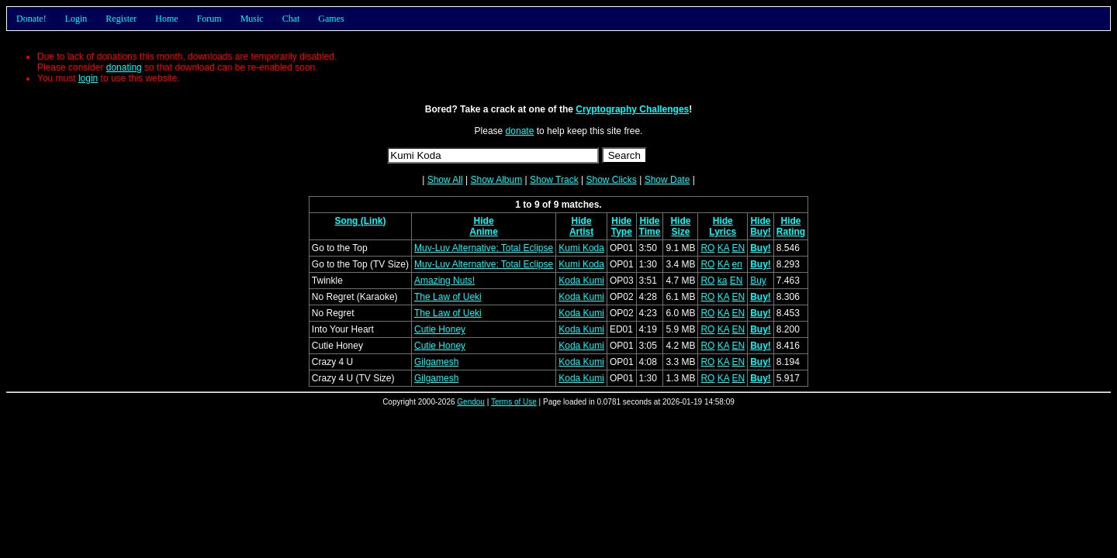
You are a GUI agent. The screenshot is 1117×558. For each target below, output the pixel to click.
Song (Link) (360, 220)
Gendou (471, 402)
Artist (581, 231)
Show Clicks (611, 179)
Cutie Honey (439, 329)
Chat (291, 18)
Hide (484, 220)
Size (680, 231)
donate (520, 131)
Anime (483, 231)
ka (723, 280)
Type (621, 231)
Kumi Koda (581, 248)
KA (723, 248)
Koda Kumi (581, 280)
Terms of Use (514, 402)
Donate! (31, 18)
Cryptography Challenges (632, 109)
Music (252, 18)
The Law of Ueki (448, 296)
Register (121, 18)
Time (650, 231)
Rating (790, 231)
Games (331, 18)
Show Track (554, 179)
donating (124, 67)
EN (738, 248)
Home (166, 18)
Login (76, 18)
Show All (445, 179)
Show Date (667, 179)
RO (707, 248)
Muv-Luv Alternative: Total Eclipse (483, 248)
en (736, 264)
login (88, 78)
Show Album (496, 179)
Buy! (760, 231)
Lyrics (722, 231)
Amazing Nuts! (444, 280)
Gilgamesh (436, 361)
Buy (758, 280)
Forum (209, 18)
